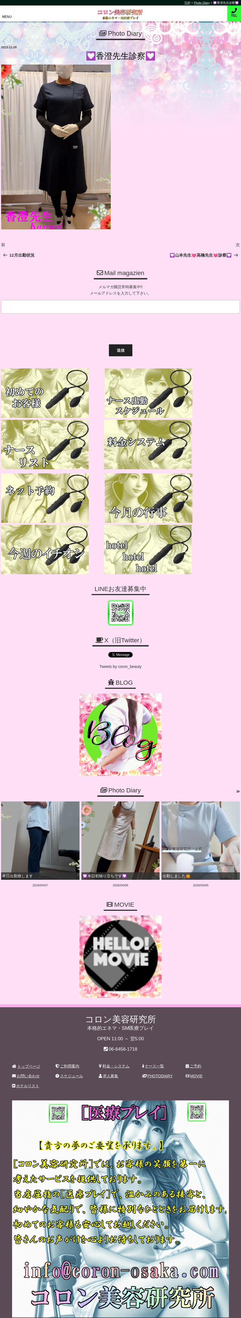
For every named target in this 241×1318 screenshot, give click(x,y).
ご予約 (193, 1044)
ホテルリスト (25, 1063)
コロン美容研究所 (120, 10)
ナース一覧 (153, 1044)
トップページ (26, 1044)
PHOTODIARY (157, 1054)
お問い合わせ (26, 1054)
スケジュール (69, 1054)
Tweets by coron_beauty (120, 645)
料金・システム (114, 1044)
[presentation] (41, 327)
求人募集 (108, 1054)
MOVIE (194, 1054)
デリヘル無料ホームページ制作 (150, 1309)
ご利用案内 (67, 1044)
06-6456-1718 (123, 1027)
